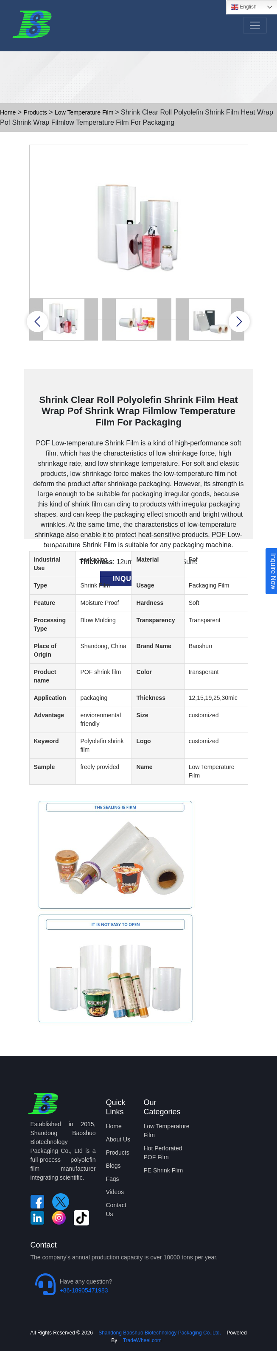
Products (35, 112)
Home (8, 112)
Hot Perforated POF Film (163, 1153)
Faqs (112, 1178)
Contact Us (116, 1209)
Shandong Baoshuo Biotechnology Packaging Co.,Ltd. (159, 1333)
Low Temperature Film (85, 112)
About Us (118, 1139)
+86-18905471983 (84, 1290)
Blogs (113, 1165)
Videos (115, 1192)
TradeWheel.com (142, 1340)
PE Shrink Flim (163, 1170)
